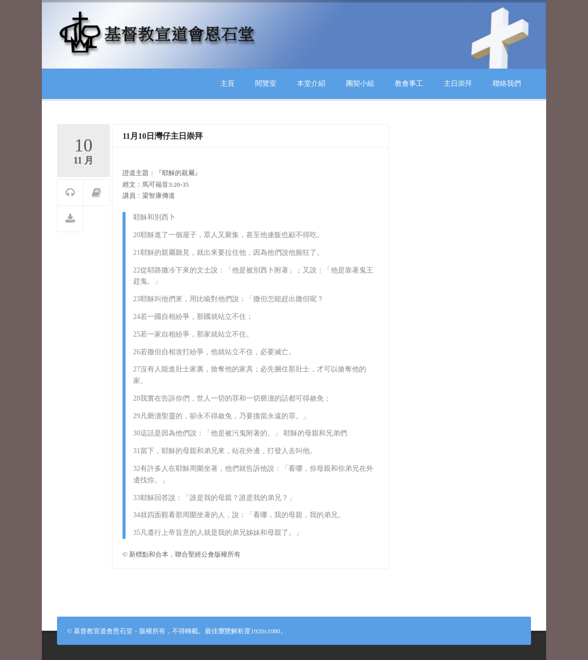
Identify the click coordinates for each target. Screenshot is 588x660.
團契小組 (360, 83)
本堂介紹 (311, 83)
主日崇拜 (458, 83)
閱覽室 (265, 83)
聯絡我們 (507, 83)
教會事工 (409, 83)
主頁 (227, 83)
